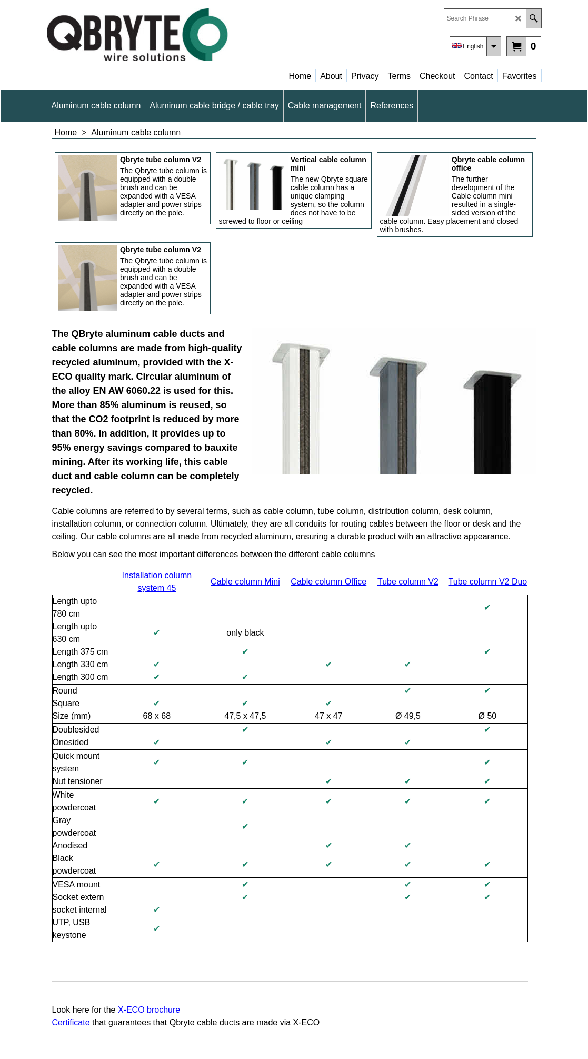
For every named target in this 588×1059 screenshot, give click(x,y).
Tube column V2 (407, 581)
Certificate (72, 1022)
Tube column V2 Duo (488, 581)
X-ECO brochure (149, 1009)
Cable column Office (328, 581)
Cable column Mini (245, 581)
